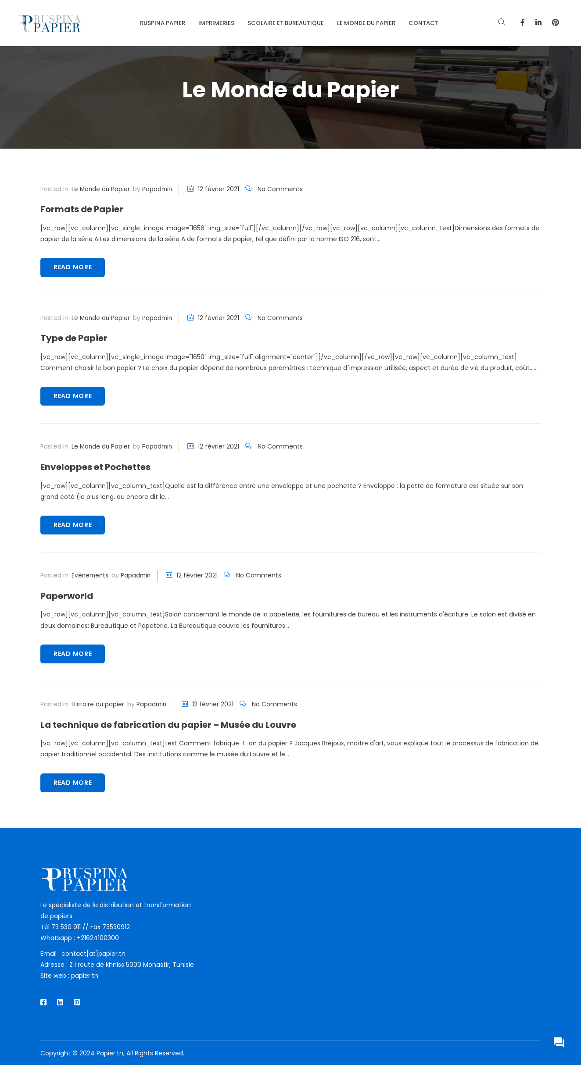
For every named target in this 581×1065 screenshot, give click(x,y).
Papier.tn (110, 1052)
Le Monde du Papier (101, 189)
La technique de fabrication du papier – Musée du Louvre (178, 723)
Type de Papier (76, 338)
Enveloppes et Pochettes (100, 466)
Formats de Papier (84, 209)
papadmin (159, 189)
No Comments (282, 189)
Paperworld (68, 595)
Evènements (91, 575)
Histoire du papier (98, 703)
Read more (73, 267)
